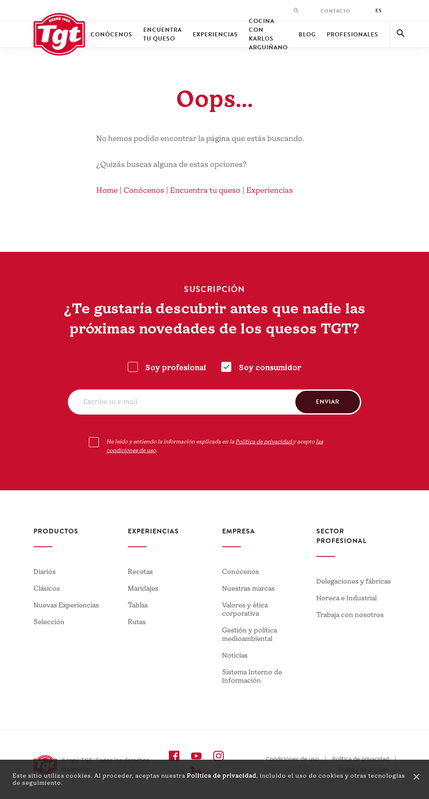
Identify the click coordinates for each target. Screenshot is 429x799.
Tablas (138, 605)
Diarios (45, 572)
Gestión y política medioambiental (249, 634)
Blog (307, 34)
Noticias (235, 655)
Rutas (137, 622)
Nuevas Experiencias (66, 605)
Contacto (335, 11)
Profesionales (352, 34)
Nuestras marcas (248, 588)
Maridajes (143, 588)
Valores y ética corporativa (245, 609)
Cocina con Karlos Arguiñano (268, 34)
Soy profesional (175, 368)
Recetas (140, 572)
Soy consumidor (270, 368)
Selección (49, 622)
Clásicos (47, 588)
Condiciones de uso (292, 759)
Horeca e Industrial (346, 598)
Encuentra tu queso (162, 34)
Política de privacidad (221, 775)
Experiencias (215, 34)
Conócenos (111, 34)
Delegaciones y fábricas (353, 581)
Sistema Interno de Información (252, 676)
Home (107, 190)
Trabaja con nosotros (350, 615)
